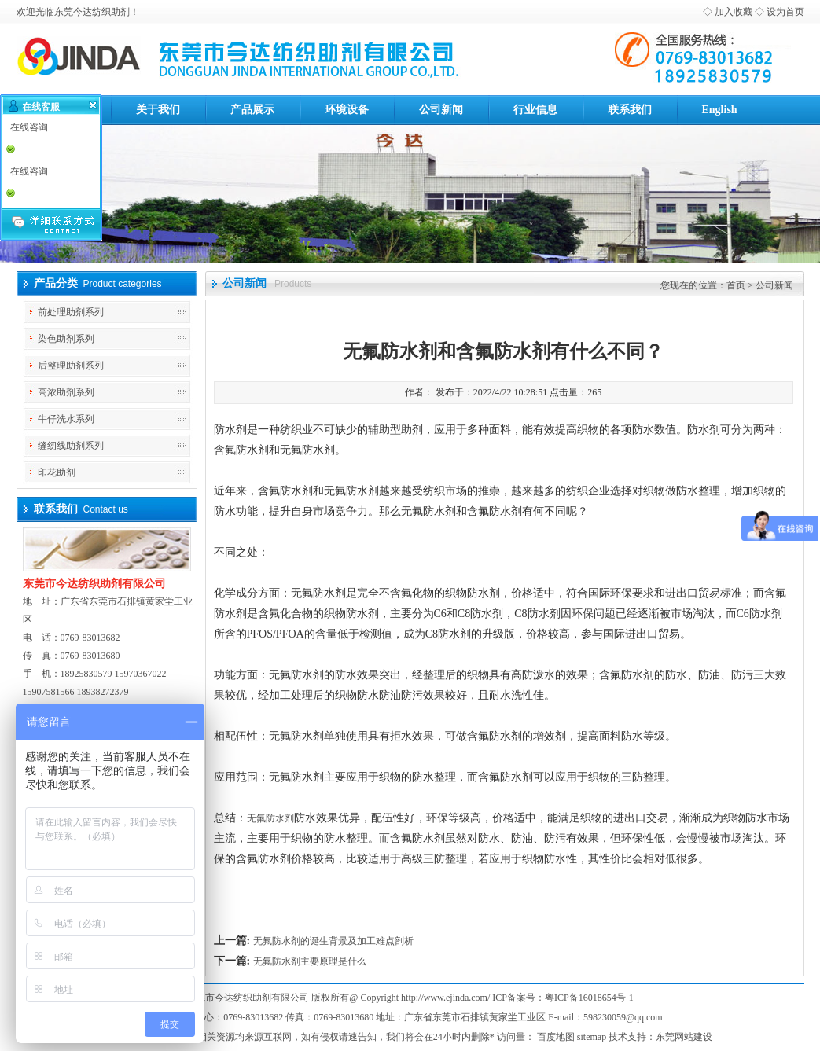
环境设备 (347, 110)
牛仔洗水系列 (66, 418)
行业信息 (535, 110)
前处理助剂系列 (71, 312)
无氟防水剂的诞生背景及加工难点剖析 (333, 940)
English (719, 110)
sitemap (591, 1036)
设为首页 (785, 11)
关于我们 (158, 110)
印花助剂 (56, 472)
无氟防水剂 (270, 818)
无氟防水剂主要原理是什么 (309, 961)
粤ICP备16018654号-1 (589, 997)
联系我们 (630, 110)
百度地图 (556, 1036)
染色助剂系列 (66, 338)
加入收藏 (733, 11)
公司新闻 (441, 110)
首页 (735, 285)
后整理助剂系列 (71, 365)
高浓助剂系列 (66, 392)
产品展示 (252, 110)
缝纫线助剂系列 (71, 445)
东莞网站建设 (684, 1036)
